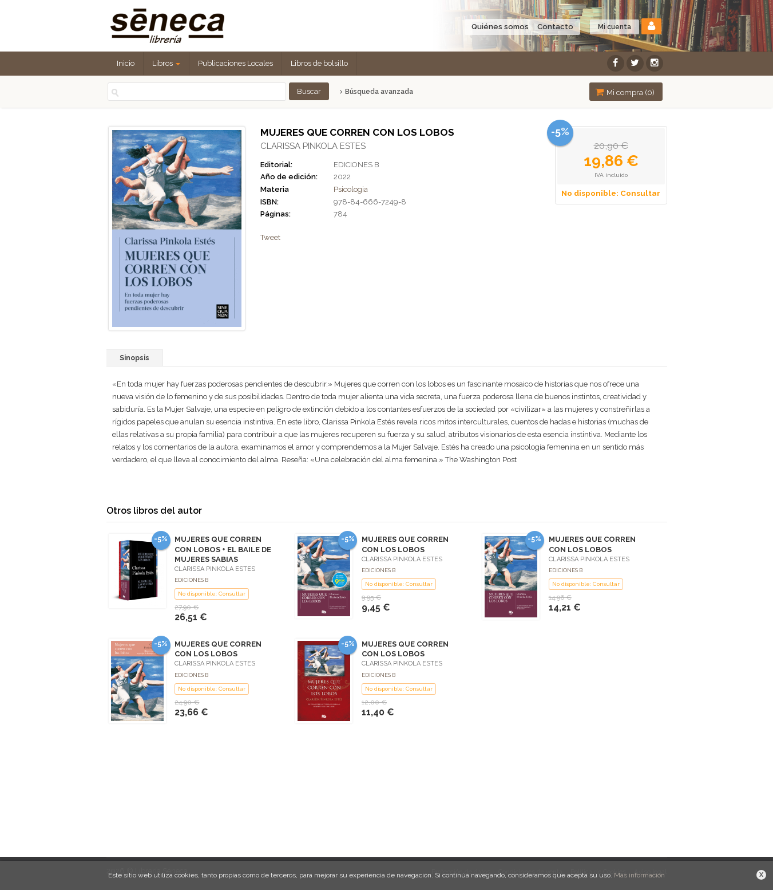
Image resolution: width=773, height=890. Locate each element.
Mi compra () (625, 92)
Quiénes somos (500, 26)
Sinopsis (134, 358)
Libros (166, 63)
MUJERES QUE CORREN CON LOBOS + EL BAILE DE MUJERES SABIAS (223, 549)
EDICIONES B (356, 164)
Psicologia (351, 189)
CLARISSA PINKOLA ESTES (313, 146)
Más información (639, 875)
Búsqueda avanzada (376, 91)
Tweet (270, 237)
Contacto (555, 26)
